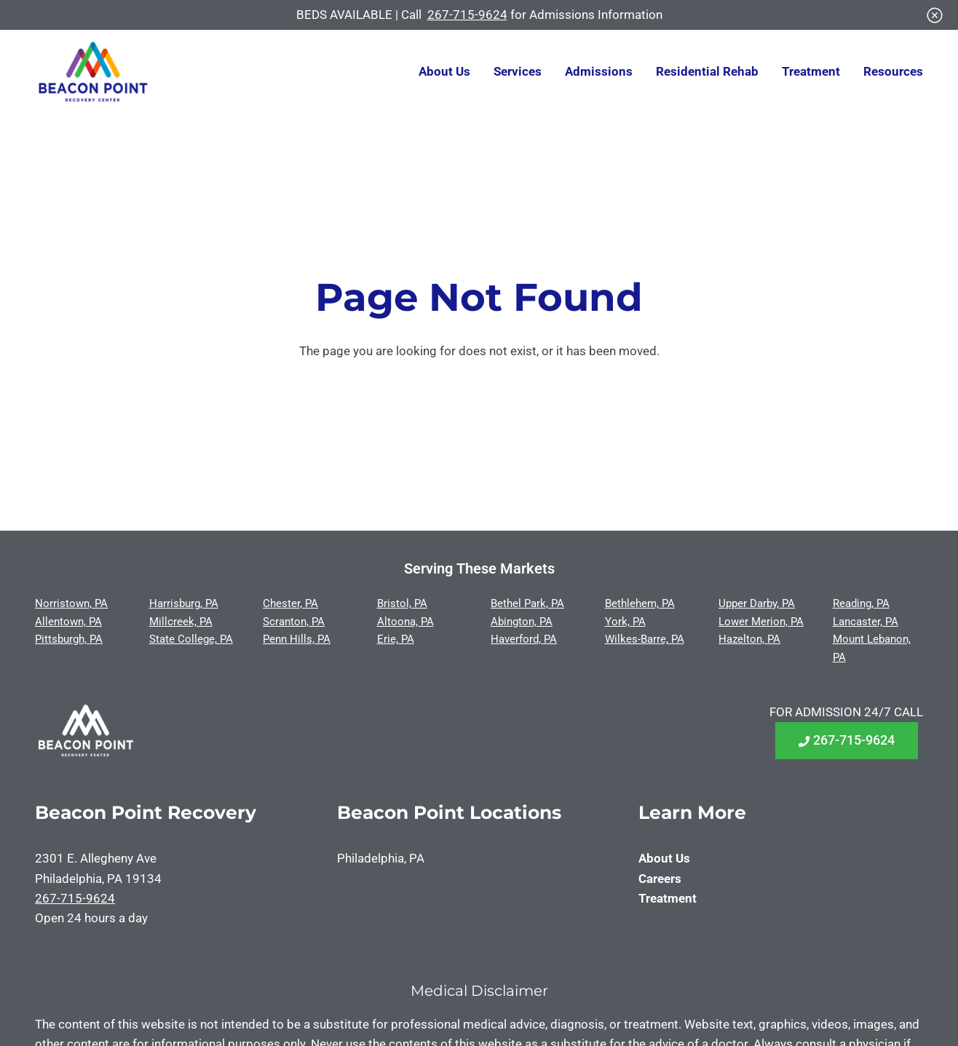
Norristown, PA (71, 603)
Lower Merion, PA (761, 621)
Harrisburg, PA (183, 603)
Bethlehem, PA (640, 603)
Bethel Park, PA (527, 603)
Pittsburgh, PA (69, 639)
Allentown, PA (68, 621)
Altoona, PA (405, 621)
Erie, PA (395, 639)
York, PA (625, 621)
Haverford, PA (524, 639)
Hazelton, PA (749, 639)
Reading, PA (861, 603)
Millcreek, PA (181, 621)
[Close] (934, 15)
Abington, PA (522, 621)
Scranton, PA (294, 621)
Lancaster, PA (865, 621)
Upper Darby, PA (756, 603)
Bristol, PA (402, 603)
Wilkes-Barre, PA (644, 639)
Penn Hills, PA (296, 639)
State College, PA (191, 639)
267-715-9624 (467, 14)
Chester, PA (290, 603)
